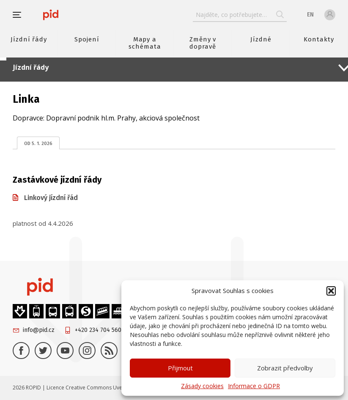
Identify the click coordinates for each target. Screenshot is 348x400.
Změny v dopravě (202, 43)
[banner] (50, 14)
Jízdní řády (29, 39)
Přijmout (180, 368)
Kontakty (319, 39)
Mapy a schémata (145, 43)
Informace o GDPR (254, 386)
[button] (331, 291)
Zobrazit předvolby (285, 368)
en (310, 14)
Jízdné (260, 39)
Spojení (86, 39)
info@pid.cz (39, 330)
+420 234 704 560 (98, 330)
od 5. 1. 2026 (38, 143)
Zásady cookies (202, 386)
